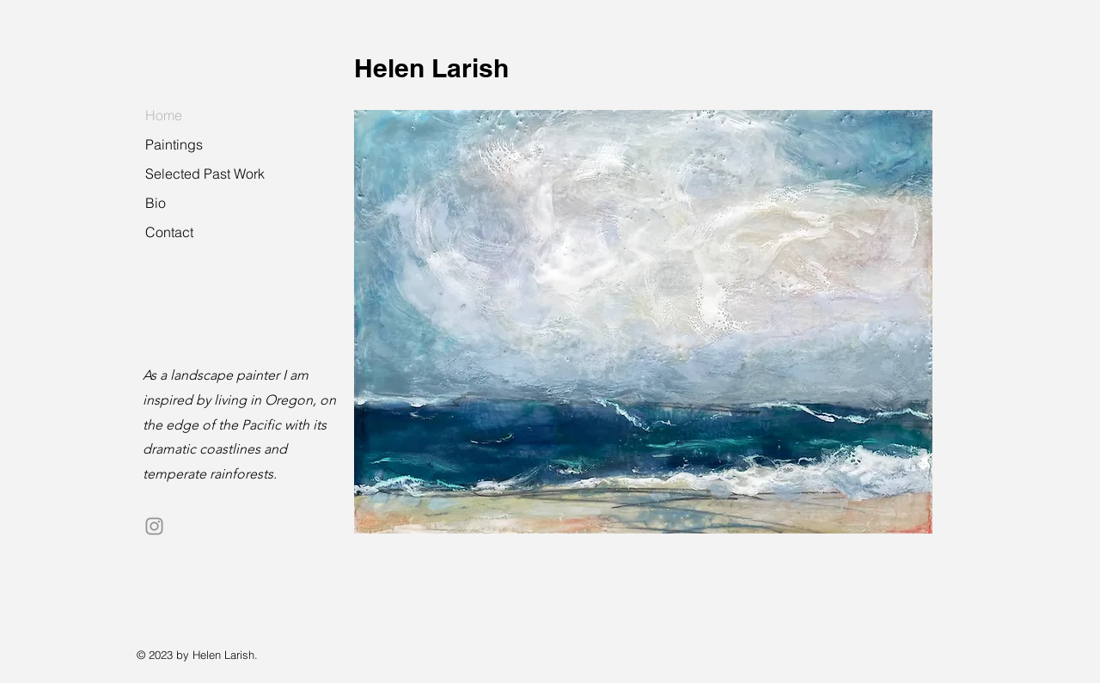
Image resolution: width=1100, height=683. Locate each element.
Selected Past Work (205, 173)
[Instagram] (154, 526)
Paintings (174, 144)
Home (163, 115)
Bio (155, 202)
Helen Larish (431, 67)
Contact (169, 232)
